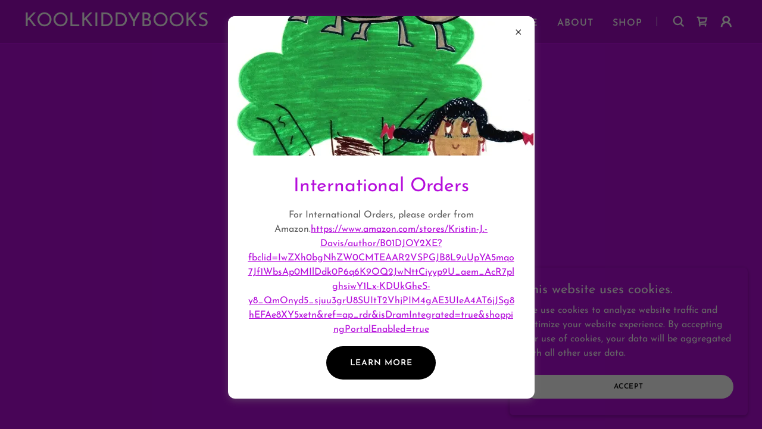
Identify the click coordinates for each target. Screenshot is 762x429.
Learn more (381, 363)
